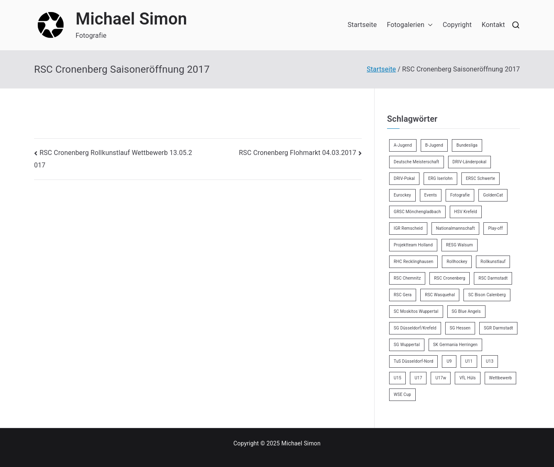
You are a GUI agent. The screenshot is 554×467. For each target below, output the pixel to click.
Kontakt (493, 25)
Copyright (457, 25)
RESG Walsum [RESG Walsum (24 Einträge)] (459, 245)
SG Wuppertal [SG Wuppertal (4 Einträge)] (407, 344)
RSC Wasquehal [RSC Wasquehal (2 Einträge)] (440, 294)
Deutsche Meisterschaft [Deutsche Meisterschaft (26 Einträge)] (416, 162)
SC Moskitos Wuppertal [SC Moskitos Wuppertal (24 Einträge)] (416, 311)
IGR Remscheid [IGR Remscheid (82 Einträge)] (408, 228)
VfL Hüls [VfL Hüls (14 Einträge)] (467, 378)
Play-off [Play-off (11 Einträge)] (495, 228)
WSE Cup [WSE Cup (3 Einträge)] (402, 394)
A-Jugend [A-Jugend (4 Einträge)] (403, 145)
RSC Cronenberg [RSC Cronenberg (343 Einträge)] (449, 278)
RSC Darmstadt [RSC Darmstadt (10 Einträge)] (492, 278)
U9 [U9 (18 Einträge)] (448, 361)
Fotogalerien (410, 25)
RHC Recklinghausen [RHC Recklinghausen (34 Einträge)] (413, 261)
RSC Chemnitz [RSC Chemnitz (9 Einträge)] (407, 278)
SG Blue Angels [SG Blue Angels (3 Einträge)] (466, 311)
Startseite (362, 25)
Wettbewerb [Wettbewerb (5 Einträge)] (500, 378)
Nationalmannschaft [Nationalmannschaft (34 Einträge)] (455, 228)
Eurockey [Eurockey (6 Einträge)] (402, 195)
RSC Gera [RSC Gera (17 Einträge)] (403, 294)
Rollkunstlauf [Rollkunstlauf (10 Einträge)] (492, 261)
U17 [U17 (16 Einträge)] (418, 378)
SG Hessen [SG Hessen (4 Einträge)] (460, 328)
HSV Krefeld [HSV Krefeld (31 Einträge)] (465, 211)
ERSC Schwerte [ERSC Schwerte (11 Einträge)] (480, 178)
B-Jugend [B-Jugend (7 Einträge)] (434, 145)
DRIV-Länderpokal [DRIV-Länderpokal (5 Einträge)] (470, 162)
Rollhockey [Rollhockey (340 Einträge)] (456, 261)
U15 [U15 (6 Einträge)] (397, 378)
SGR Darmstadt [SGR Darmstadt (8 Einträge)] (498, 328)
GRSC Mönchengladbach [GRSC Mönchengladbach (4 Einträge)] (417, 211)
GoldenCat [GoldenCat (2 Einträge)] (493, 195)
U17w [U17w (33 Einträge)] (440, 378)
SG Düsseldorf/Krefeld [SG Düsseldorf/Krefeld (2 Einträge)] (415, 328)
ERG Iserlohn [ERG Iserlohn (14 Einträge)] (440, 178)
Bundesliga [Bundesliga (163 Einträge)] (467, 145)
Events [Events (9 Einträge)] (430, 195)
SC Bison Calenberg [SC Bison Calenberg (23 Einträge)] (486, 294)
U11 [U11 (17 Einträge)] (469, 361)
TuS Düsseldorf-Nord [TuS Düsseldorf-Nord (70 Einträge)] (413, 361)
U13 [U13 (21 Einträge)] (489, 361)
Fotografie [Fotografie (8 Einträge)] (460, 195)
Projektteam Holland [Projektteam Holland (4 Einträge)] (413, 245)
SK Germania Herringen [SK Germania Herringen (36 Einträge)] (455, 344)
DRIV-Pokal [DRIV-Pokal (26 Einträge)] (404, 178)
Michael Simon (131, 19)
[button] (428, 25)
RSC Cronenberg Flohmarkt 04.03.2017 (297, 153)
